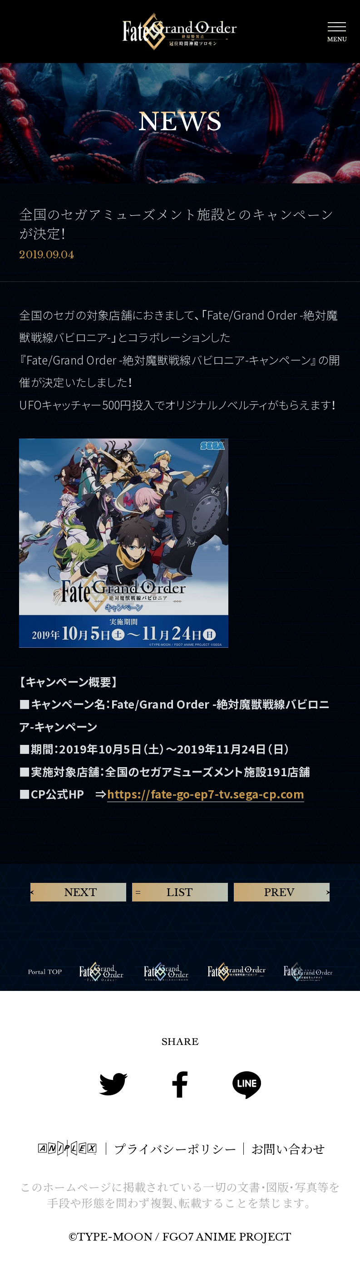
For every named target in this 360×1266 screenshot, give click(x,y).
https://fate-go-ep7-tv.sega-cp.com (205, 793)
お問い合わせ (288, 1149)
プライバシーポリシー (174, 1149)
